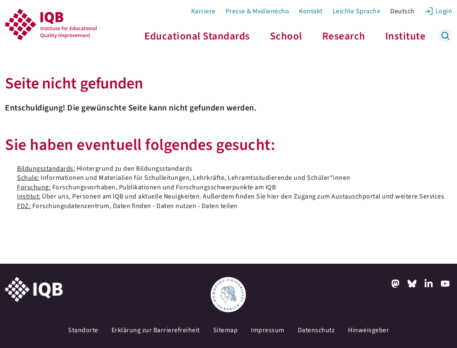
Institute (405, 36)
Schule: (28, 177)
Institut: (29, 196)
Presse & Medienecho (257, 11)
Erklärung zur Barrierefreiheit (156, 330)
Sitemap (225, 330)
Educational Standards (197, 36)
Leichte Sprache (357, 11)
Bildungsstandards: (46, 168)
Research (343, 36)
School (286, 36)
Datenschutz (316, 330)
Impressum (267, 330)
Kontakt (311, 11)
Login (443, 11)
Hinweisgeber (368, 330)
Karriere (203, 11)
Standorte (83, 330)
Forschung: (34, 187)
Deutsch (402, 11)
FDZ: (24, 206)
